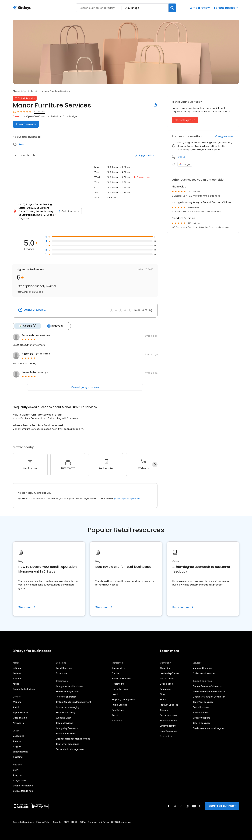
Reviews (17, 672)
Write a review (200, 8)
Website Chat (63, 717)
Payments (18, 722)
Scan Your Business (203, 701)
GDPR (66, 821)
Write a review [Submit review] (25, 124)
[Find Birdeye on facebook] (168, 805)
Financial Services (121, 678)
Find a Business (201, 706)
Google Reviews (64, 722)
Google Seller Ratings (24, 688)
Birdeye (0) (55, 325)
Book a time (166, 683)
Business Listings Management (73, 738)
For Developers (201, 711)
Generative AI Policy (98, 821)
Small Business (64, 667)
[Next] (155, 464)
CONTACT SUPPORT (222, 805)
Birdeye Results (168, 725)
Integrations (19, 779)
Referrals (17, 678)
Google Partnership (23, 785)
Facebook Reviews (66, 732)
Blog (162, 693)
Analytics (18, 774)
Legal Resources (168, 730)
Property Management (124, 699)
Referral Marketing (65, 711)
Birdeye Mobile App (23, 790)
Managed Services (202, 667)
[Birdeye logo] (23, 7)
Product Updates (169, 704)
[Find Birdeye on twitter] (175, 805)
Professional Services (204, 672)
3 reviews (39, 111)
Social (16, 706)
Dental (115, 672)
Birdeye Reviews (168, 720)
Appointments (21, 711)
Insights (17, 745)
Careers (164, 709)
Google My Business (67, 727)
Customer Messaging (67, 706)
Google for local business (69, 685)
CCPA (82, 821)
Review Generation (66, 696)
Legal (115, 693)
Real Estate (118, 709)
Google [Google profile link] (184, 164)
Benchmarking (20, 751)
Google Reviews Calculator (207, 685)
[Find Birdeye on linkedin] (181, 805)
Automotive (118, 667)
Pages (16, 683)
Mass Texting (20, 717)
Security (57, 821)
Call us (181, 157)
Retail (34, 91)
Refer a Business (202, 722)
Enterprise (61, 672)
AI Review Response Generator (209, 690)
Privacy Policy (43, 821)
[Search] (172, 8)
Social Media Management (70, 748)
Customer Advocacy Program (209, 727)
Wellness (117, 720)
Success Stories (168, 714)
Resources (165, 688)
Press (163, 699)
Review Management (67, 690)
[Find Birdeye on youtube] (194, 805)
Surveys (17, 740)
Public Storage (119, 704)
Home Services (120, 688)
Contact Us (166, 735)
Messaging (18, 735)
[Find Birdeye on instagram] (187, 805)
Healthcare (118, 683)
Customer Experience (67, 743)
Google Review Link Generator (209, 696)
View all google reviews (85, 386)
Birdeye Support (201, 717)
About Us (165, 667)
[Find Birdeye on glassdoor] (200, 805)
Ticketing (18, 756)
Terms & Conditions (23, 821)
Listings (17, 667)
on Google (45, 334)
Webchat (18, 701)
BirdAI (16, 769)
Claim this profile (184, 120)
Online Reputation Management (73, 701)
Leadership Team (169, 672)
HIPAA (74, 821)
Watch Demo (167, 678)
